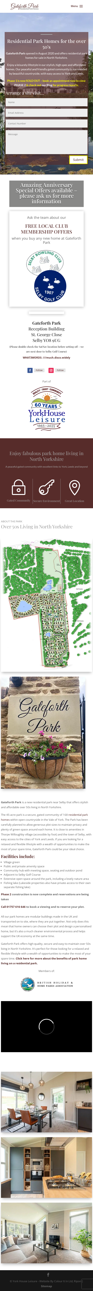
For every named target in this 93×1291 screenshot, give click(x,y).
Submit (78, 160)
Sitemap (46, 1286)
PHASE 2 (20, 85)
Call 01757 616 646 (13, 907)
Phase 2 (6, 894)
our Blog (47, 85)
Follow (39, 370)
